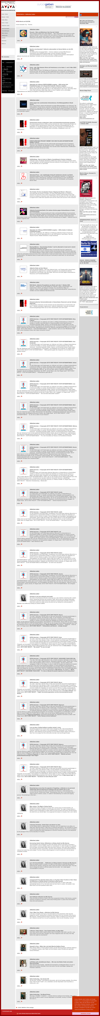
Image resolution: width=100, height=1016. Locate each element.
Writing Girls (4, 35)
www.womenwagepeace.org (87, 118)
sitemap (23, 1013)
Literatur (3, 37)
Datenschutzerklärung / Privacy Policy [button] (84, 1009)
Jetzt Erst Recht (5, 28)
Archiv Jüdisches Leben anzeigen (26, 1007)
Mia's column (5, 33)
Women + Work (5, 17)
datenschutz (34, 1013)
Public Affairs (4, 19)
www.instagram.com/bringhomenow (89, 86)
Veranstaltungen (5, 30)
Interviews (3, 40)
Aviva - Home (4, 14)
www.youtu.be (89, 301)
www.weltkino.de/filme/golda (87, 300)
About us (3, 43)
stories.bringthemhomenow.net (88, 85)
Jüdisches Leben (5, 25)
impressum (28, 1013)
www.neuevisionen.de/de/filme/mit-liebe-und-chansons (89, 61)
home (39, 1013)
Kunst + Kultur (4, 22)
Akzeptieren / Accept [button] (85, 1013)
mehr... (19, 40)
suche (19, 1013)
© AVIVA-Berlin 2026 (7, 1011)
